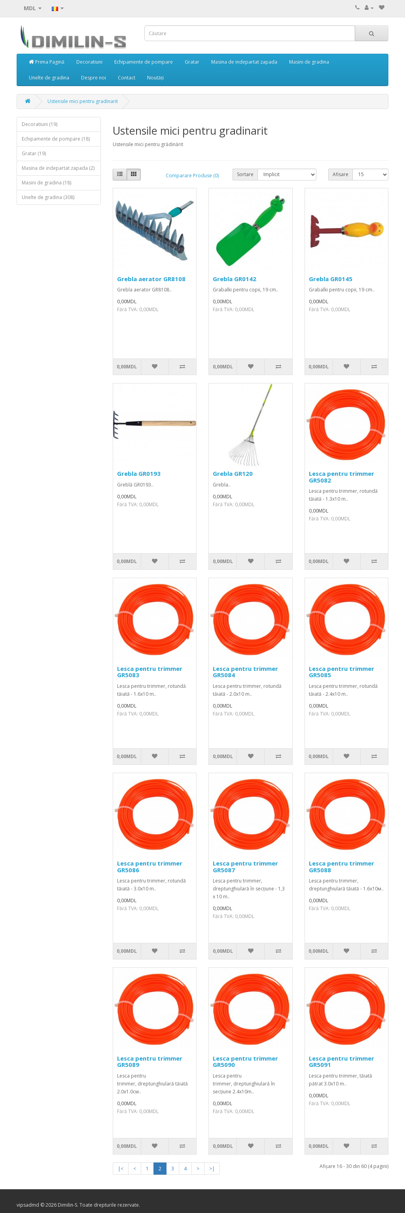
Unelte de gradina (49, 77)
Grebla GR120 (233, 473)
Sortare (245, 174)
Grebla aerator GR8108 (151, 279)
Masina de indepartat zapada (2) (58, 168)
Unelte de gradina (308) (48, 197)
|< (120, 1168)
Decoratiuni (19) (39, 124)
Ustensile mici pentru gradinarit (82, 101)
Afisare (340, 174)
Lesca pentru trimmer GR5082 (341, 476)
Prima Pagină (46, 61)
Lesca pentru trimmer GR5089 (149, 1061)
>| (212, 1168)
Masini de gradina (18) (46, 182)
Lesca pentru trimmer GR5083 (149, 672)
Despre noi (93, 77)
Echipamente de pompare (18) (56, 138)
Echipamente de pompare (143, 61)
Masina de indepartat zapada (244, 61)
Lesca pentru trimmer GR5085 (341, 672)
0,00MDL (127, 366)
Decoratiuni (89, 61)
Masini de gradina (309, 61)
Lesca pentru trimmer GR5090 (245, 1061)
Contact (126, 77)
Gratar (192, 61)
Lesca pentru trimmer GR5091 (341, 1061)
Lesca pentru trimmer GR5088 (341, 866)
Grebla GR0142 (234, 279)
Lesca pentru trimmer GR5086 (149, 866)
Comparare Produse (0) (192, 175)
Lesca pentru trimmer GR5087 (245, 866)
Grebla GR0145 (330, 279)
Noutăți (155, 77)
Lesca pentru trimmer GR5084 (245, 672)
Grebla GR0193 (139, 473)
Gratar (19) (34, 153)
